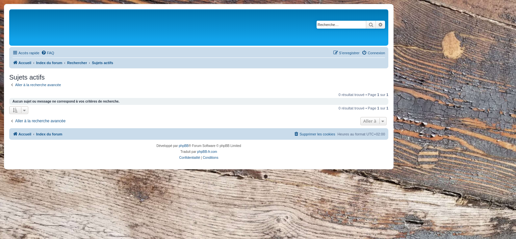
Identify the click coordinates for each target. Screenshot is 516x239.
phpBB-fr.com (207, 152)
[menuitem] (47, 53)
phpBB (184, 146)
